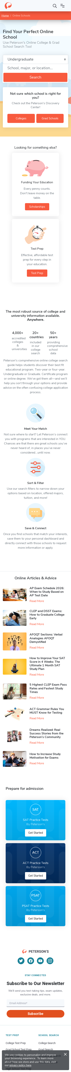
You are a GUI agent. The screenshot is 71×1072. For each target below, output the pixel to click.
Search (35, 77)
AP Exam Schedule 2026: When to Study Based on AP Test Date (47, 591)
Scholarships (37, 207)
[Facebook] (30, 960)
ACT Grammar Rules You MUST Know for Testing (47, 711)
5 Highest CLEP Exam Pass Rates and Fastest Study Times (48, 688)
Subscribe (35, 1014)
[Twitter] (21, 960)
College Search (47, 1043)
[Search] (55, 5)
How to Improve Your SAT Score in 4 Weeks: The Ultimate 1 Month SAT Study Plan (47, 663)
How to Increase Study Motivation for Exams (45, 756)
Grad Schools (50, 118)
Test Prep (37, 273)
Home (5, 15)
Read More (37, 601)
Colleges (21, 118)
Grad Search (45, 1049)
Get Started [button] (35, 833)
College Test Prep (16, 1043)
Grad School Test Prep (19, 1049)
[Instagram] (50, 960)
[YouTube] (40, 960)
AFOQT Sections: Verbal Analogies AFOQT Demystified (46, 638)
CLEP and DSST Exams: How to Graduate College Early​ (47, 614)
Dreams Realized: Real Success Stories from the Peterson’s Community (46, 733)
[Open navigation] (62, 5)
